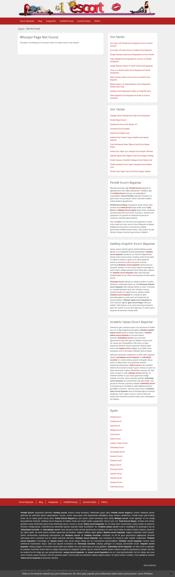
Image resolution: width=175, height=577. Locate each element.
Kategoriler (51, 21)
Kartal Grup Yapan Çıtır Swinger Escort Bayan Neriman (131, 151)
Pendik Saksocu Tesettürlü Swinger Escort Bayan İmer (131, 160)
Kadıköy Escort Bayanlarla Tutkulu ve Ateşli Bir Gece (130, 91)
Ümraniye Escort (116, 469)
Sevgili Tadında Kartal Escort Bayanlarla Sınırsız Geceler (132, 55)
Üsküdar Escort (116, 478)
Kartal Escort (115, 426)
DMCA (97, 21)
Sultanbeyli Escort (117, 448)
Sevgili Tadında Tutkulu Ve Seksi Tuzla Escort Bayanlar (131, 66)
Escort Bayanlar (27, 21)
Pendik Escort (115, 417)
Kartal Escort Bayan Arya (119, 133)
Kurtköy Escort (115, 421)
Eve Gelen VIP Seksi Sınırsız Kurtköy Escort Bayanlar (131, 50)
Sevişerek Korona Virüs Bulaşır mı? (124, 124)
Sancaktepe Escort (117, 452)
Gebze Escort (115, 439)
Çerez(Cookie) (83, 21)
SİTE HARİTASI (150, 566)
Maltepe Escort (124, 210)
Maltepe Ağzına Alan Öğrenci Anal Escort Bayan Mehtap (132, 156)
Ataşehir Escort (116, 474)
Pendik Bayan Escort (118, 120)
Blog (40, 21)
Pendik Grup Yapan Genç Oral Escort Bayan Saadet (130, 171)
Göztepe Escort (116, 482)
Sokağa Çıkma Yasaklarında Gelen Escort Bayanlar (130, 116)
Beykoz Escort (115, 465)
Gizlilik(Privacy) (67, 21)
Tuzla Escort (115, 434)
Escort (21, 29)
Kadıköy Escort (116, 461)
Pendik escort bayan (121, 513)
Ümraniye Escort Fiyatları (120, 129)
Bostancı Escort (116, 456)
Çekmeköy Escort (117, 487)
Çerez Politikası (145, 573)
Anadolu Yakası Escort (119, 443)
